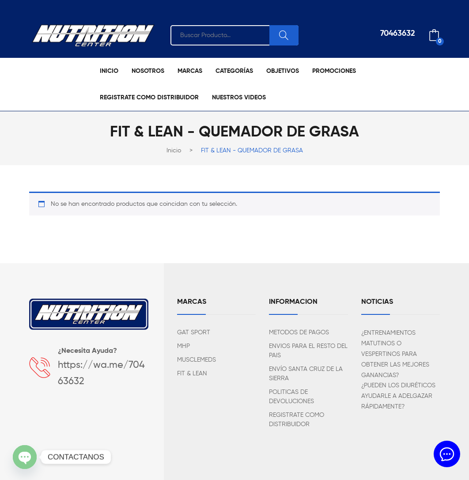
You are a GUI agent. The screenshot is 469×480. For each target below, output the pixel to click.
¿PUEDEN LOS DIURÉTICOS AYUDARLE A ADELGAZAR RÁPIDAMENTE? (398, 396)
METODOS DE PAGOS (299, 332)
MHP (183, 346)
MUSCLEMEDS (196, 360)
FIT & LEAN (192, 373)
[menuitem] (109, 71)
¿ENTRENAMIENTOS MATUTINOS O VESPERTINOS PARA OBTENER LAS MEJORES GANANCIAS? (395, 354)
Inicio (173, 150)
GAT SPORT (193, 332)
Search (284, 35)
